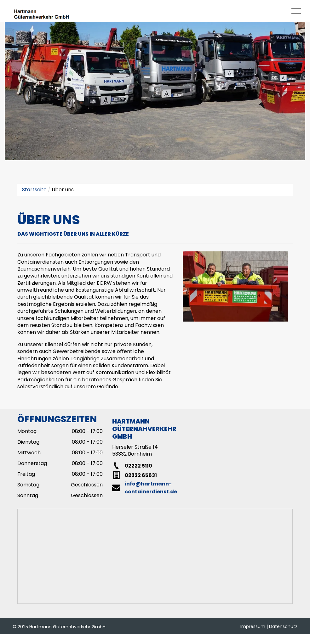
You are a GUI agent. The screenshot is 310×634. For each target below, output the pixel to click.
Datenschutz (283, 626)
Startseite (34, 189)
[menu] (296, 11)
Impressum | (254, 626)
